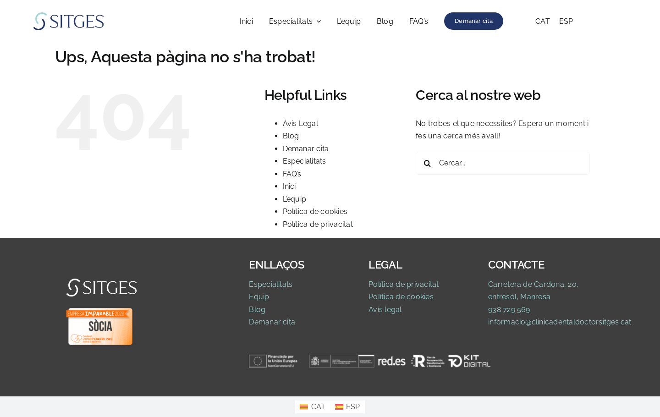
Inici (289, 186)
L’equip (295, 199)
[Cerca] (427, 163)
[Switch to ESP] (566, 21)
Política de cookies (315, 211)
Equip (259, 296)
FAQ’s (292, 174)
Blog (291, 136)
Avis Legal (300, 123)
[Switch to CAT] (543, 21)
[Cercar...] (503, 163)
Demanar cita (306, 148)
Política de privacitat (318, 224)
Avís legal (385, 309)
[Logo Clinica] (68, 15)
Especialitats (304, 161)
